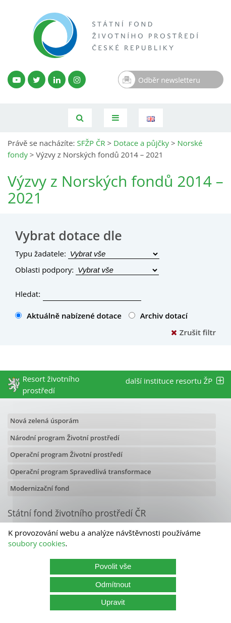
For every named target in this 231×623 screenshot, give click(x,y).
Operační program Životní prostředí (66, 454)
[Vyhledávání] (80, 118)
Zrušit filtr (193, 332)
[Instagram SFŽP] (77, 79)
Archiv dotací (158, 315)
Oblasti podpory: (44, 270)
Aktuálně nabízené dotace (68, 315)
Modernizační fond (39, 488)
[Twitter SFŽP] (36, 79)
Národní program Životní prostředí (65, 437)
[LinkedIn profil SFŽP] (57, 79)
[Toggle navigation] (115, 118)
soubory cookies (37, 543)
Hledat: (27, 294)
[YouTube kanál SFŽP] (16, 79)
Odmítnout (113, 584)
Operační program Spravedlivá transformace (80, 471)
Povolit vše (113, 566)
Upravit (113, 602)
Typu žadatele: (40, 253)
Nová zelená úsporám (44, 420)
